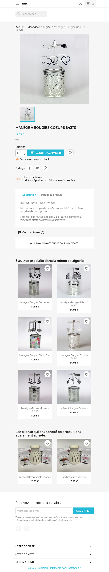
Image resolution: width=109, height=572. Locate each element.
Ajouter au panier (46, 153)
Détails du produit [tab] (51, 194)
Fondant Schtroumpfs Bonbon (35, 476)
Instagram (26, 528)
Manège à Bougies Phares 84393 (35, 410)
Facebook (18, 528)
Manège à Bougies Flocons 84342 (74, 357)
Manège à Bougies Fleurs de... (35, 355)
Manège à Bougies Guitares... (74, 408)
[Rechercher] (31, 14)
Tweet (37, 168)
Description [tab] (29, 194)
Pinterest (45, 168)
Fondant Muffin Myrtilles (74, 476)
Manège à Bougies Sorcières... (35, 302)
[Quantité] (19, 153)
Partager (30, 168)
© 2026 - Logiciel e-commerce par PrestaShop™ (54, 568)
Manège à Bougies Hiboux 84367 (74, 304)
